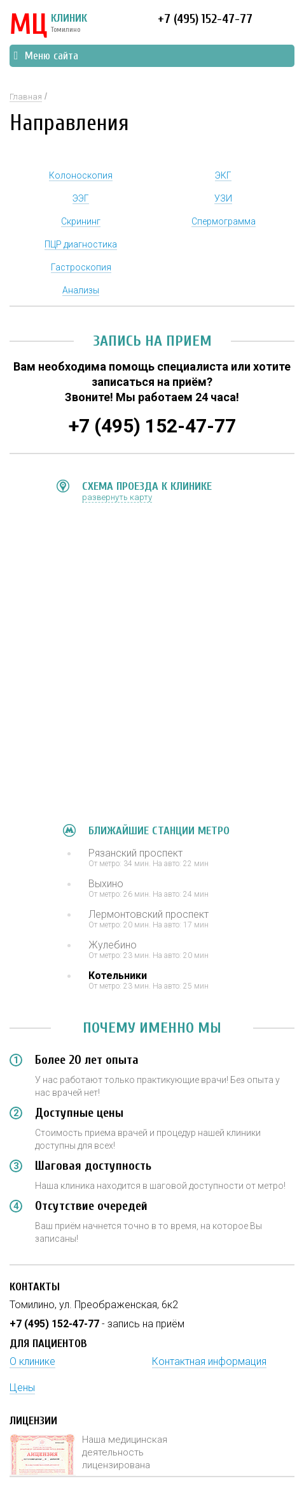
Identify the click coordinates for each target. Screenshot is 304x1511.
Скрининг (80, 221)
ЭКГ (223, 175)
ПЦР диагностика (81, 244)
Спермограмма (223, 221)
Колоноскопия (81, 175)
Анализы (80, 290)
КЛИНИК (48, 25)
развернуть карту (117, 497)
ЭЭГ (81, 198)
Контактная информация (209, 1361)
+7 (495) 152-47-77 (205, 18)
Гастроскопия (81, 267)
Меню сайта (46, 56)
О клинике (32, 1361)
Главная (26, 96)
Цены (22, 1388)
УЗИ (223, 198)
